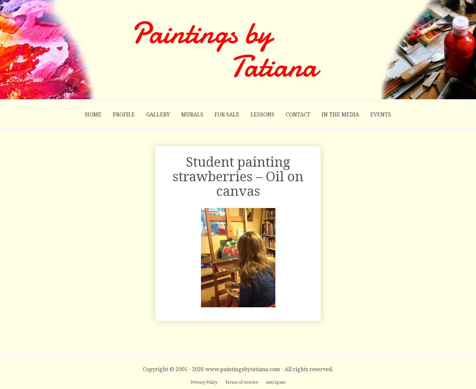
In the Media (340, 114)
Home (93, 114)
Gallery (158, 114)
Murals (192, 114)
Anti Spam (276, 382)
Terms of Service (242, 382)
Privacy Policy (204, 382)
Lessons (262, 114)
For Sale (227, 114)
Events (380, 114)
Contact (298, 114)
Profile (124, 114)
